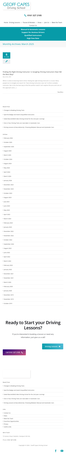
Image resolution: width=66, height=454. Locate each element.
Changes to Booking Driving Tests (14, 110)
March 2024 (7, 176)
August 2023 (7, 197)
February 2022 (8, 265)
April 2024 (7, 172)
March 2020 (7, 282)
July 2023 (6, 202)
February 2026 (8, 138)
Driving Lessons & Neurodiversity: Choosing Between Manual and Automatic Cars (29, 127)
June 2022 (7, 252)
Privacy (6, 424)
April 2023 (7, 214)
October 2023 (8, 193)
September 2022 (9, 244)
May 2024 (7, 168)
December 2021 (9, 274)
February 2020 (8, 286)
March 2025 (7, 155)
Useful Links (7, 427)
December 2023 (9, 185)
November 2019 (9, 299)
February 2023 (8, 223)
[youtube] (62, 451)
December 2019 (9, 295)
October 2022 (8, 240)
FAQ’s (5, 416)
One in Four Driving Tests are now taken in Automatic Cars (22, 123)
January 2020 (8, 291)
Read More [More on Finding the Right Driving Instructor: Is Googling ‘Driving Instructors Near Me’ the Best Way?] (60, 92)
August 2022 (7, 248)
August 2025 (7, 151)
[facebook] (55, 451)
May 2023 (7, 210)
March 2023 (7, 219)
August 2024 (7, 163)
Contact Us (7, 413)
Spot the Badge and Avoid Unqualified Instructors (19, 114)
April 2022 (7, 257)
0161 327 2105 (11, 440)
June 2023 (7, 206)
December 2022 (9, 231)
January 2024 (8, 180)
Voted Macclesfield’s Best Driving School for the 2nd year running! (24, 119)
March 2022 (7, 261)
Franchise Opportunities (11, 421)
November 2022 (9, 235)
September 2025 (9, 146)
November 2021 (9, 278)
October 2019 (8, 303)
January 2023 (8, 227)
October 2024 (8, 159)
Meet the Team (8, 418)
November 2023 (9, 189)
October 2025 (8, 142)
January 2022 (8, 269)
